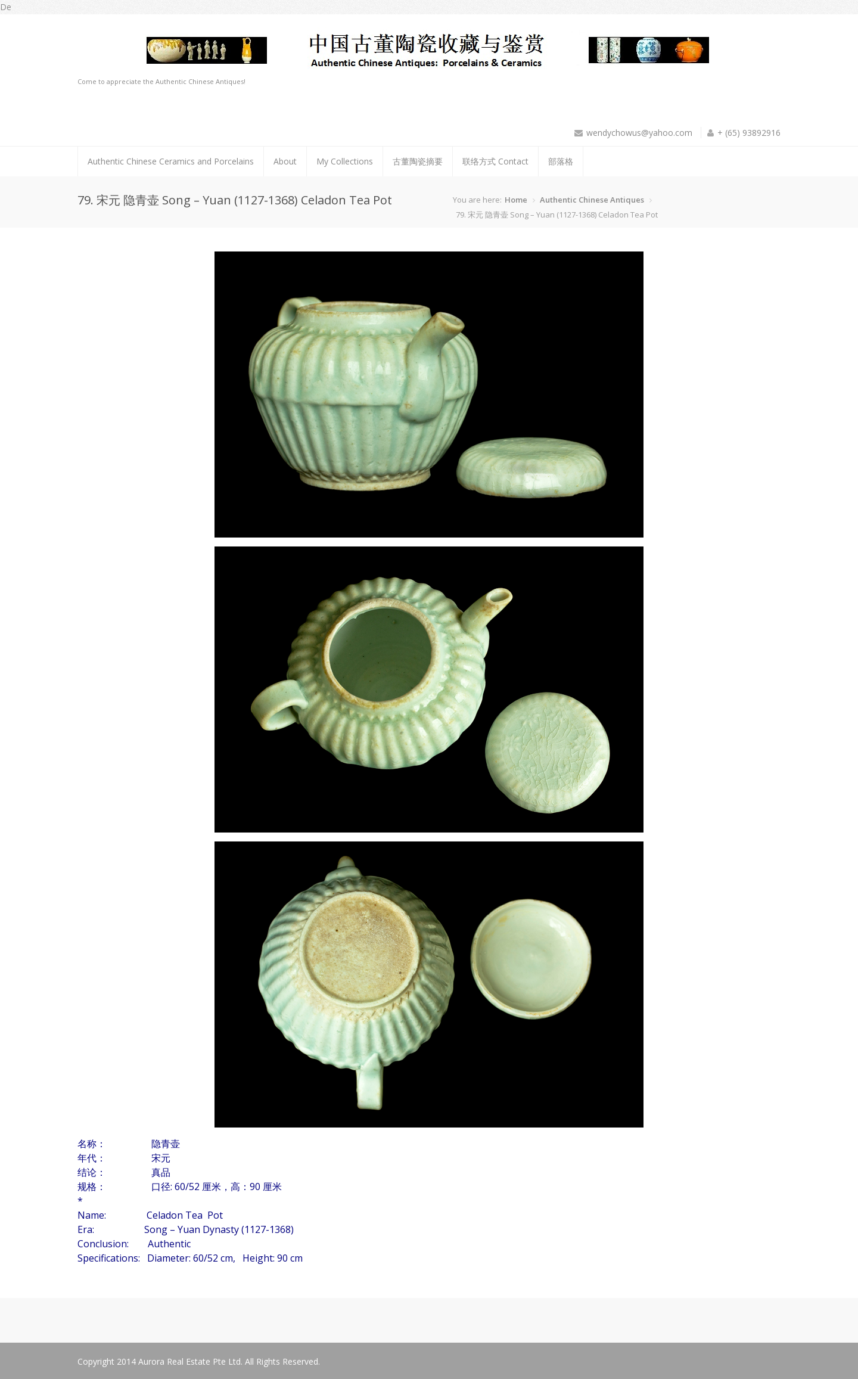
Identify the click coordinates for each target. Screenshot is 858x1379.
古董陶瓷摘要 (418, 161)
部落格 (560, 161)
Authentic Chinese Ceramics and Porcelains (171, 161)
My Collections (344, 161)
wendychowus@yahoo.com (639, 132)
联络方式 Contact (495, 161)
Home (516, 199)
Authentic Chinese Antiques (592, 199)
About (285, 161)
